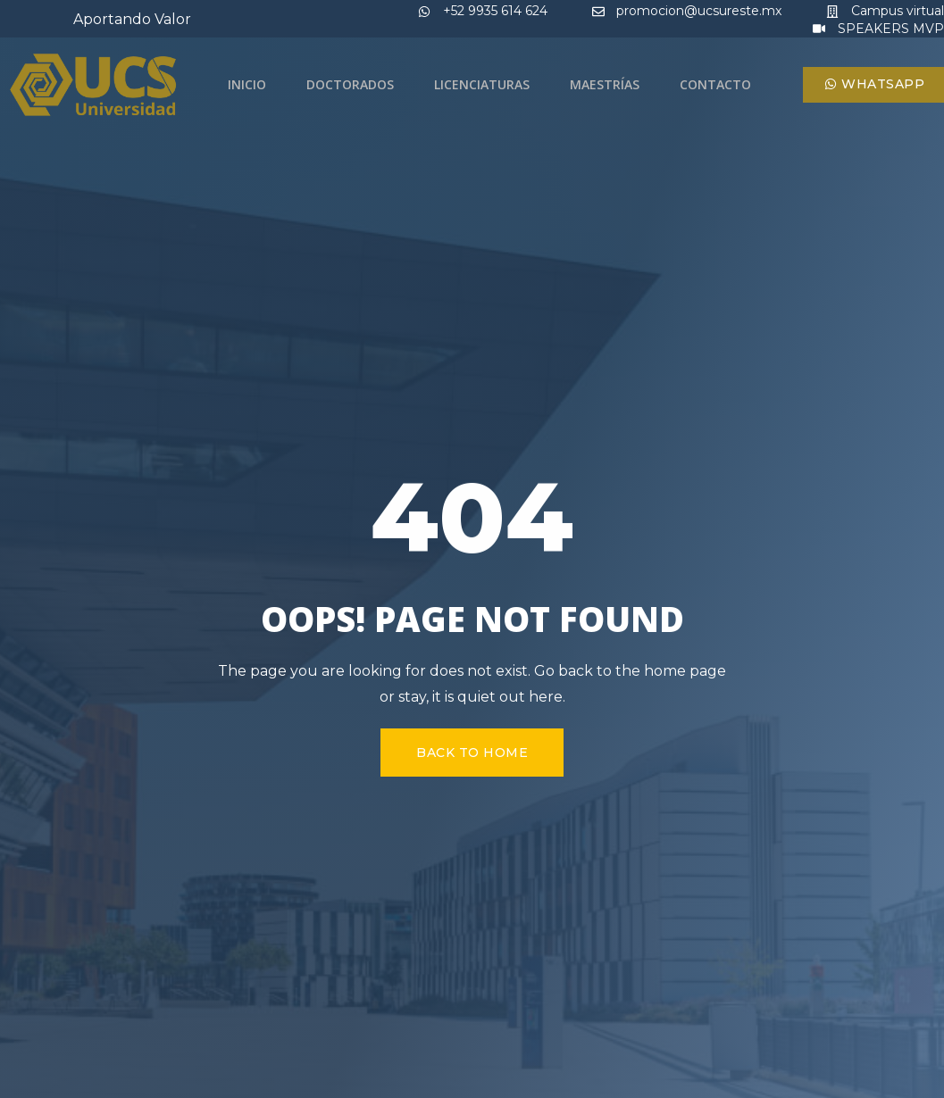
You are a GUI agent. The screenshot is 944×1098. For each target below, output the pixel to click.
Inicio (247, 84)
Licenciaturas (482, 84)
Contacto (715, 84)
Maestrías (604, 84)
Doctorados (350, 84)
